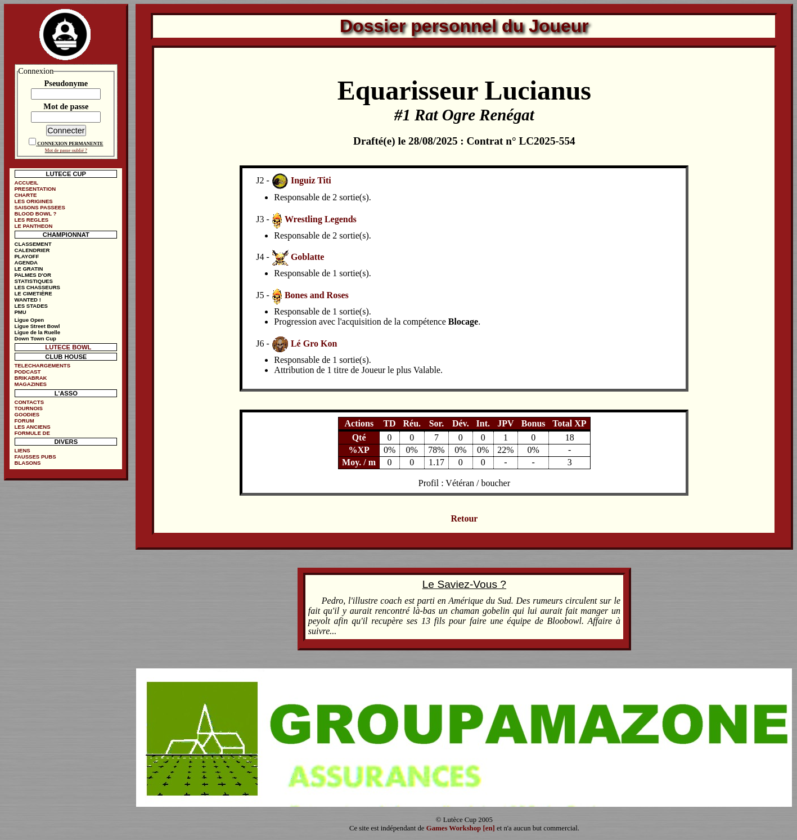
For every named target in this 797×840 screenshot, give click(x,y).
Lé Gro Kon (314, 343)
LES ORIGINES (33, 201)
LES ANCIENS (32, 427)
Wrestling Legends (321, 219)
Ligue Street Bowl (37, 326)
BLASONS (27, 463)
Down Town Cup (35, 338)
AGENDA (26, 262)
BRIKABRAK (30, 378)
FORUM (24, 420)
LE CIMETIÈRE (33, 293)
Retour (464, 518)
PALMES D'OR (32, 275)
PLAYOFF (26, 256)
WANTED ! (27, 300)
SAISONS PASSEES (39, 207)
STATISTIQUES (33, 281)
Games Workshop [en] (460, 828)
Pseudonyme (66, 83)
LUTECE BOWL (68, 347)
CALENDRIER (31, 250)
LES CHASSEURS (37, 287)
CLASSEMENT (32, 244)
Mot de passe (65, 106)
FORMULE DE (31, 433)
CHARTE (25, 195)
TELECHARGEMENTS (42, 365)
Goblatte (308, 257)
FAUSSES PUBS (35, 456)
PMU (20, 312)
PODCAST (27, 372)
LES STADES (31, 306)
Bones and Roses (317, 295)
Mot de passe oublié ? (66, 150)
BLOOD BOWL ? (35, 213)
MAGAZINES (30, 384)
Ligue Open (29, 320)
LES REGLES (31, 220)
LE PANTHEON (33, 226)
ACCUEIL (26, 182)
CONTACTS (29, 402)
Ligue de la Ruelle (37, 332)
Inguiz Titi (311, 180)
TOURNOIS (28, 408)
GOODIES (26, 414)
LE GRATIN (28, 269)
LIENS (22, 450)
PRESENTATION (35, 189)
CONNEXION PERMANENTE (70, 143)
